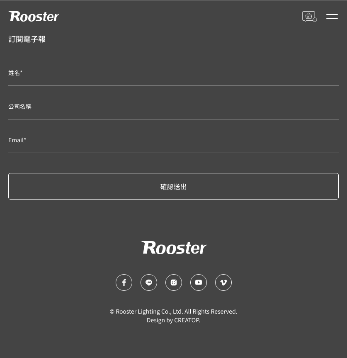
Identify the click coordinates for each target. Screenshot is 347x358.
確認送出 (173, 186)
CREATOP (186, 320)
